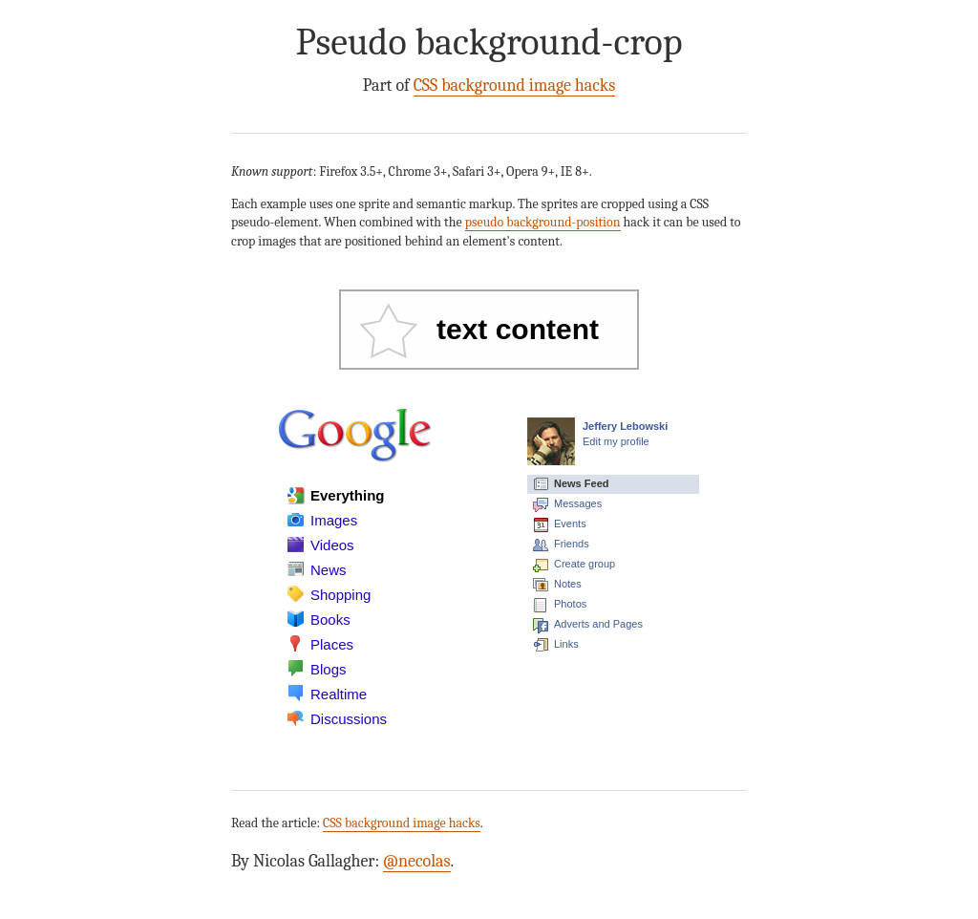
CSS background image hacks (515, 85)
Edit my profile (616, 441)
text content (517, 329)
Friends (571, 543)
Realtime (338, 694)
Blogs (328, 669)
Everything (347, 495)
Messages (578, 503)
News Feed (581, 483)
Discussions (348, 719)
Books (330, 619)
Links (566, 644)
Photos (570, 603)
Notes (568, 583)
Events (570, 523)
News (328, 570)
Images (333, 520)
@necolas (417, 861)
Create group (584, 563)
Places (331, 644)
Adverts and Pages (598, 624)
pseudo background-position (543, 222)
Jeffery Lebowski (625, 426)
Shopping (340, 595)
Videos (332, 545)
